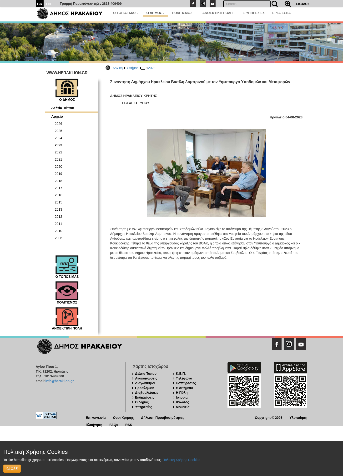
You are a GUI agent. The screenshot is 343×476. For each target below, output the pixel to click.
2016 (58, 195)
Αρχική (118, 68)
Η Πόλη (182, 393)
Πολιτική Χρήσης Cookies (181, 460)
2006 (58, 238)
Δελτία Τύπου (62, 108)
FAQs (113, 424)
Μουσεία (183, 407)
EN (48, 4)
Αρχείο (57, 116)
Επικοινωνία (96, 417)
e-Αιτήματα (184, 388)
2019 (58, 174)
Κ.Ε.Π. (181, 373)
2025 (58, 131)
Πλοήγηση (94, 424)
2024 (58, 138)
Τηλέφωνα (184, 378)
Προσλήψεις (145, 388)
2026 (58, 124)
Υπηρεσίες (143, 407)
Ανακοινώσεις (146, 378)
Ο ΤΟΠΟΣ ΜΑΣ (126, 13)
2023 (151, 68)
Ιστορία (182, 397)
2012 (58, 216)
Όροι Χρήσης (123, 417)
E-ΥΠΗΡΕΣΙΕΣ (254, 13)
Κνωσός (182, 402)
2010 (58, 231)
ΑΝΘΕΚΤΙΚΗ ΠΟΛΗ (218, 13)
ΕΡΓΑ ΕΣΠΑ (281, 13)
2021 (58, 159)
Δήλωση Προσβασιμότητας (162, 417)
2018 (58, 181)
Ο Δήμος (132, 68)
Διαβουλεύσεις (146, 393)
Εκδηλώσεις (144, 397)
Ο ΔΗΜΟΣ (155, 13)
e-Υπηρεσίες (186, 383)
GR (39, 4)
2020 (58, 166)
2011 (58, 224)
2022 (58, 152)
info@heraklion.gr (59, 381)
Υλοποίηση (298, 417)
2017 (58, 188)
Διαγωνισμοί (145, 383)
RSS (128, 424)
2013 (58, 209)
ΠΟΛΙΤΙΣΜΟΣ (183, 13)
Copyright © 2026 (268, 417)
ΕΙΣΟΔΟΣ (302, 4)
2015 (58, 202)
